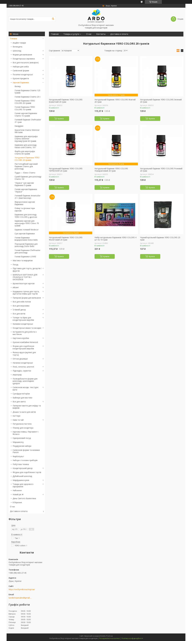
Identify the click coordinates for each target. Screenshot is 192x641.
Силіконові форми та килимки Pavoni (26, 451)
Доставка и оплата (18, 511)
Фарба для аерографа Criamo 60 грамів (25, 152)
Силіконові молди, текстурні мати (25, 388)
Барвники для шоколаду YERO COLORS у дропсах (26, 215)
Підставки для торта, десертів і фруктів (27, 269)
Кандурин (19, 126)
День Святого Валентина (24, 498)
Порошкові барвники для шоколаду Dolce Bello (26, 245)
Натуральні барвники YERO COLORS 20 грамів (27, 158)
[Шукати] (53, 19)
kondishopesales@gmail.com (20, 598)
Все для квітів (19, 313)
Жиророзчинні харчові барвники (25, 203)
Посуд (15, 264)
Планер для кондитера (23, 428)
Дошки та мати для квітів (24, 412)
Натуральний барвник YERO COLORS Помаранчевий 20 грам (111, 169)
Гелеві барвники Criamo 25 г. (28, 96)
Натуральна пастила (22, 423)
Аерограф (17, 374)
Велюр (18, 86)
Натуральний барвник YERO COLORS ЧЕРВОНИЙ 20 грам (65, 169)
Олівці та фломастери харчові (25, 209)
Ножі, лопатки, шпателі (23, 366)
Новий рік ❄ (18, 494)
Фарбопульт (18, 456)
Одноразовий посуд (22, 438)
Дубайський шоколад (22, 476)
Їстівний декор (19, 309)
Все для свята (19, 401)
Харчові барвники (21, 82)
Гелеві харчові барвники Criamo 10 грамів (26, 114)
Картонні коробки (21, 338)
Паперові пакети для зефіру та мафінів (27, 406)
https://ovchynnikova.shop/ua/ (22, 589)
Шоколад (17, 50)
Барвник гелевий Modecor (26, 229)
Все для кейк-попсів (22, 301)
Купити (61, 119)
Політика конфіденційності (132, 638)
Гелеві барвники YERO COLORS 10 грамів (25, 108)
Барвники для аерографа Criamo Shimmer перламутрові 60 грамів (26, 138)
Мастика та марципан (23, 260)
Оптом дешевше (20, 358)
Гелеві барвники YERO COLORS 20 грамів (25, 101)
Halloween (17, 490)
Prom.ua (109, 636)
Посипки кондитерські (23, 74)
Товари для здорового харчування (23, 485)
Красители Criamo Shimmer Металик (27, 131)
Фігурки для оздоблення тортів (27, 472)
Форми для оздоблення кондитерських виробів (23, 347)
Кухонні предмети (21, 78)
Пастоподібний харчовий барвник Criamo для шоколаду (26, 166)
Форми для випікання (22, 54)
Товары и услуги (71, 34)
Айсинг (16, 287)
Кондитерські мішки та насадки (27, 328)
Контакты (101, 34)
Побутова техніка (21, 464)
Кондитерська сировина (24, 58)
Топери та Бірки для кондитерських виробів (23, 318)
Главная (55, 34)
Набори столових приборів (25, 460)
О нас (12, 506)
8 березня (17, 502)
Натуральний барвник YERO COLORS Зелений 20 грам (161, 100)
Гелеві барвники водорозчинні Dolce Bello (26, 238)
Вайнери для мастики (22, 397)
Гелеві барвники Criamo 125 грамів (27, 91)
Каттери (16, 416)
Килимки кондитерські (23, 324)
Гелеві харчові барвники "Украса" (26, 190)
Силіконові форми (21, 70)
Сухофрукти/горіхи (21, 393)
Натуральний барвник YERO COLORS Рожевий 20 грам (161, 169)
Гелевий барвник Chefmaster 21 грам (28, 120)
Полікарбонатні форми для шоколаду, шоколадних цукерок (25, 381)
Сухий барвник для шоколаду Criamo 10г (28, 177)
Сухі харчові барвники (25, 233)
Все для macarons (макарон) (26, 62)
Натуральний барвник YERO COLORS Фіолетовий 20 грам (65, 238)
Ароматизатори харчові (24, 283)
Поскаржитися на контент (109, 638)
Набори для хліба (21, 66)
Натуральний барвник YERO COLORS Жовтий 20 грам (115, 100)
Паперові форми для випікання (27, 297)
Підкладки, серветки (22, 370)
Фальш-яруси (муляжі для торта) (24, 353)
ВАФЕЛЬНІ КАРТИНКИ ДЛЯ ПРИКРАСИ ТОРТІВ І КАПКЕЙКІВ (25, 277)
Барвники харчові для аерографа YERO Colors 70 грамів (27, 223)
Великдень (17, 46)
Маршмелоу (18, 442)
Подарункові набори (22, 446)
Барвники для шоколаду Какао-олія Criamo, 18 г (26, 146)
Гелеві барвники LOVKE (25, 256)
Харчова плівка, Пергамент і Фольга (25, 432)
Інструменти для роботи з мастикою (25, 333)
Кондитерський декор (23, 468)
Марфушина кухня (21, 480)
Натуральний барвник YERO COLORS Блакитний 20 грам (65, 100)
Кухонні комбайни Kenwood (25, 342)
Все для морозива (21, 305)
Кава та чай (18, 420)
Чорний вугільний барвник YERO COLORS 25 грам (160, 238)
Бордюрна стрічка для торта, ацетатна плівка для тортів (26, 292)
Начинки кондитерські (23, 362)
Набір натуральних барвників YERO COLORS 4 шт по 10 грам (115, 238)
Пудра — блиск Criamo (25, 172)
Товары (13, 38)
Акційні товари (19, 42)
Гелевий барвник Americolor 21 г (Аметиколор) (27, 196)
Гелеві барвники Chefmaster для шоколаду (27, 251)
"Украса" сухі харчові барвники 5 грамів (24, 184)
